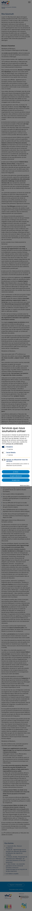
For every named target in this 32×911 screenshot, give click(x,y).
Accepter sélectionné (16, 476)
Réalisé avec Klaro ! (25, 485)
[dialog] (16, 455)
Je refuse (15, 472)
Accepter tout (16, 480)
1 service (9, 449)
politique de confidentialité (14, 444)
